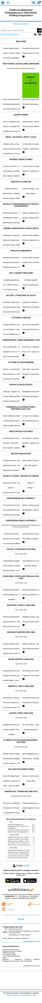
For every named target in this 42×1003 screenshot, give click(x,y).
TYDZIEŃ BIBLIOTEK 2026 (12, 927)
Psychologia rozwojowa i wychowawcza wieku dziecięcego (22, 830)
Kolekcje (16, 34)
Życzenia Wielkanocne (10, 946)
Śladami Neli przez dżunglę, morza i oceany (19, 850)
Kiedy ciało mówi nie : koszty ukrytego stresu (19, 844)
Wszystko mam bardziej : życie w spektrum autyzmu (21, 839)
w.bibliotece (10, 896)
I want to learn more (12, 995)
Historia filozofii (12, 828)
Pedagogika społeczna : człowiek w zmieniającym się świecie (23, 826)
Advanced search (7, 34)
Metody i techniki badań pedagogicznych (18, 831)
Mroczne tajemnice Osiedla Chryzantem (18, 857)
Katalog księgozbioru (21, 24)
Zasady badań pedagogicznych (16, 824)
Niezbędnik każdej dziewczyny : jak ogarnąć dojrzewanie (22, 837)
